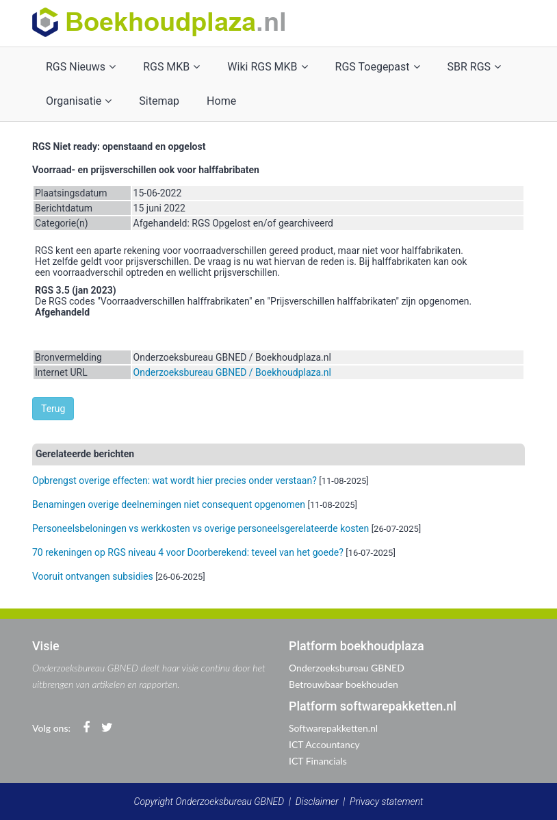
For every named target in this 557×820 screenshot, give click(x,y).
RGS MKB (171, 66)
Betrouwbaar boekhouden (343, 684)
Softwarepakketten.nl (333, 728)
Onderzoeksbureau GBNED (346, 668)
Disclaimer (317, 801)
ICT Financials (318, 761)
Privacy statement (386, 801)
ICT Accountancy (324, 744)
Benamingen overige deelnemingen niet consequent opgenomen (168, 504)
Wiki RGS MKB (267, 66)
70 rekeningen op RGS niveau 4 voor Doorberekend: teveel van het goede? (188, 552)
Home (221, 100)
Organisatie (79, 100)
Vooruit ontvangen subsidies (92, 576)
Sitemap (159, 100)
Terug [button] (53, 408)
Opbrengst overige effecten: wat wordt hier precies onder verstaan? (174, 480)
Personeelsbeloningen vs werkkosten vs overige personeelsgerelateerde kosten (200, 528)
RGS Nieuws (81, 66)
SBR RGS (475, 66)
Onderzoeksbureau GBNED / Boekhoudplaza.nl (232, 372)
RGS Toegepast (377, 66)
